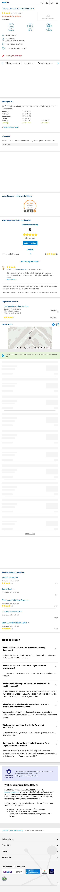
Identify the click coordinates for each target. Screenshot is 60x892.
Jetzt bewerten (30, 243)
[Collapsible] (56, 648)
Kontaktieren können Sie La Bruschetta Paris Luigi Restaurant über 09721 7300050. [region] (30, 674)
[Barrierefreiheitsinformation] (52, 2)
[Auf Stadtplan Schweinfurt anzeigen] (57, 324)
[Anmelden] (47, 2)
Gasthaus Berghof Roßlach (15, 306)
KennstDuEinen (22, 270)
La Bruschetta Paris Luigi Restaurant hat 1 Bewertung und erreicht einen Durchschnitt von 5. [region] (29, 734)
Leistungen (29, 63)
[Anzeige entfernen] (58, 883)
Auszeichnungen (45, 63)
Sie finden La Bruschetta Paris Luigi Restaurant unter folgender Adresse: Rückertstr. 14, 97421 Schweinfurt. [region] (29, 656)
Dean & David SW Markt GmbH (14, 622)
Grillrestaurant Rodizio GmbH (14, 600)
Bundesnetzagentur (11, 792)
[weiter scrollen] (58, 63)
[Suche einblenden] (42, 2)
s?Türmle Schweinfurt (11, 611)
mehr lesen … (12, 279)
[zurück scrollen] (2, 63)
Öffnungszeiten (13, 63)
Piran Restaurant (9, 577)
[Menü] (57, 2)
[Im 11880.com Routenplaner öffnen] (53, 324)
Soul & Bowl (7, 589)
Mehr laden (30, 533)
